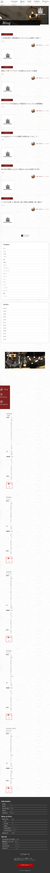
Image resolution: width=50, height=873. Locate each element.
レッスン (5, 296)
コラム (4, 251)
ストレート (5, 290)
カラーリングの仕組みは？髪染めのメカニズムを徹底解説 (22, 104)
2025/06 (4, 336)
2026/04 (4, 308)
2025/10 (4, 325)
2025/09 (4, 328)
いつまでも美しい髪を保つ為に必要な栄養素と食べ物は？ (22, 202)
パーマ (4, 284)
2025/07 (4, 333)
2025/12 (4, 319)
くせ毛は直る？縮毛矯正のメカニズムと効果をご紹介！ (21, 38)
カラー (4, 282)
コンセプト (14, 2)
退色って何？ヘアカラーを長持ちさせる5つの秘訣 (19, 71)
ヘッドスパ (5, 287)
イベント (5, 276)
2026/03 (4, 311)
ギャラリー (37, 2)
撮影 (4, 293)
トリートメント (6, 270)
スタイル (5, 265)
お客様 (4, 262)
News (4, 248)
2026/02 (4, 314)
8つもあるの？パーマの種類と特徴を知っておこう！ (20, 136)
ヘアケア (5, 256)
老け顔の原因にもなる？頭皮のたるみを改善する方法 (20, 169)
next (27, 235)
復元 (4, 259)
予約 (45, 2)
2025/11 (4, 322)
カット (4, 279)
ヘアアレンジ (6, 268)
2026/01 (4, 316)
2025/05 (4, 339)
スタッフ (29, 2)
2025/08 (4, 330)
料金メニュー (22, 2)
